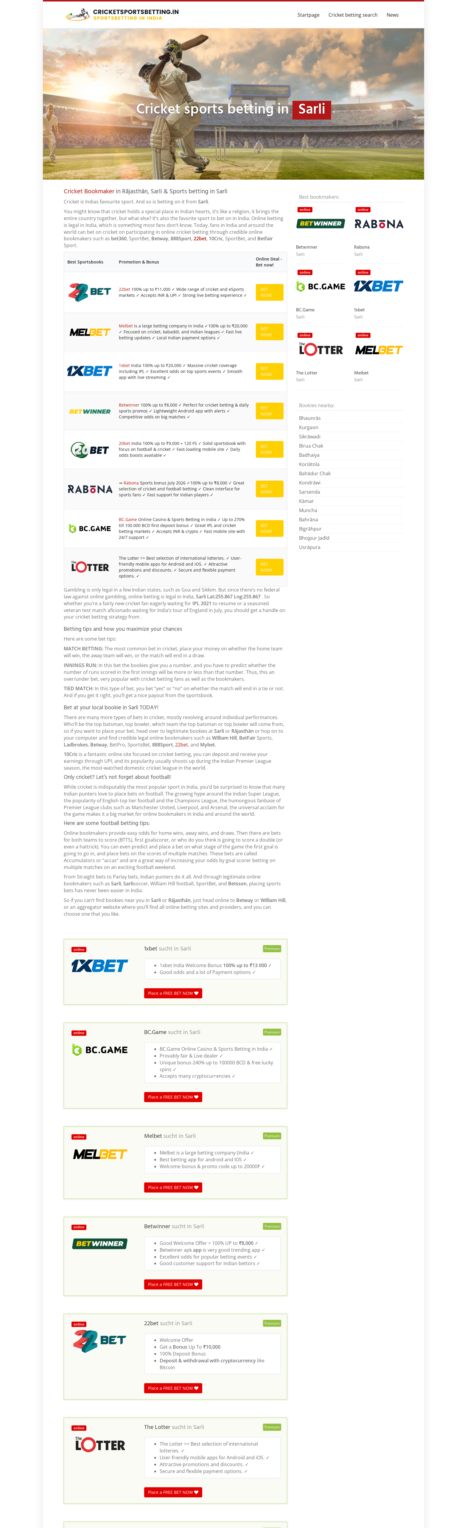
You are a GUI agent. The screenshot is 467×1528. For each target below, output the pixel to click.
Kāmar (306, 501)
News (393, 15)
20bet (124, 487)
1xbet (124, 384)
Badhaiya (309, 455)
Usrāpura (309, 547)
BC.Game (128, 586)
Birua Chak (311, 446)
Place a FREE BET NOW (173, 1080)
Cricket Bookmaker (89, 192)
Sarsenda (309, 492)
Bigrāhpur (310, 528)
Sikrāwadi (309, 436)
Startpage (309, 15)
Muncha (308, 510)
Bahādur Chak (315, 473)
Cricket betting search (353, 15)
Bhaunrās (310, 418)
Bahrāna (308, 519)
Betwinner (129, 435)
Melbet (126, 332)
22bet (200, 238)
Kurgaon (308, 427)
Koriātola (309, 464)
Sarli (185, 1035)
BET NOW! (266, 292)
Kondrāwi (309, 482)
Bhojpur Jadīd (314, 538)
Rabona (131, 538)
